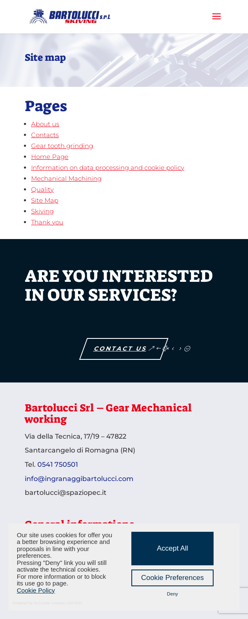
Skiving (42, 211)
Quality (42, 189)
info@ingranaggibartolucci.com (79, 479)
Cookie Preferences (172, 578)
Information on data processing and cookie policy (107, 168)
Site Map (44, 200)
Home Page (49, 157)
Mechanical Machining (66, 178)
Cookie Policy (36, 590)
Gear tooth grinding (62, 146)
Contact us (121, 348)
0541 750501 (57, 464)
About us (45, 124)
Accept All (172, 548)
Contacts (45, 135)
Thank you (47, 222)
